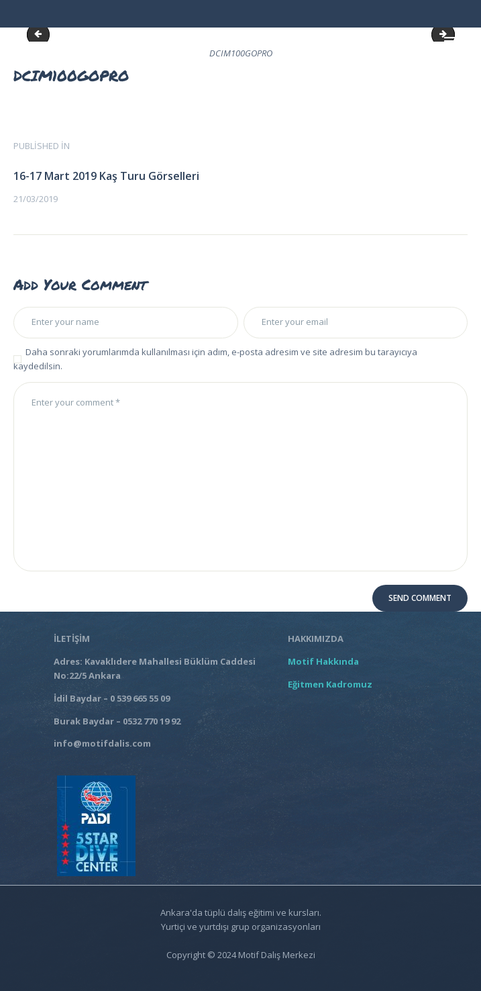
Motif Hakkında (325, 661)
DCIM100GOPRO (41, 34)
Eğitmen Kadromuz (330, 684)
